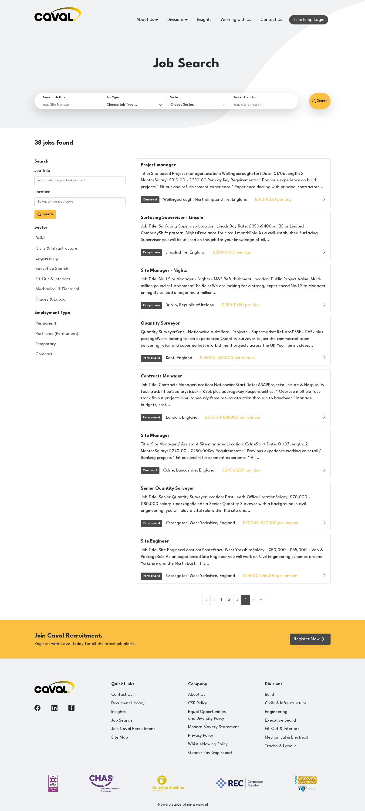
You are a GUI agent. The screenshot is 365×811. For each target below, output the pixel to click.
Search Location (244, 97)
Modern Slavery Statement (213, 727)
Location (42, 192)
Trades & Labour (51, 300)
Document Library (128, 703)
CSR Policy (197, 703)
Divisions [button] (175, 20)
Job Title (42, 171)
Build (40, 238)
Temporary (46, 344)
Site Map (119, 738)
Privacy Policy (200, 736)
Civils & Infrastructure (56, 249)
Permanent (46, 324)
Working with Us (236, 20)
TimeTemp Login (308, 20)
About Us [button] (145, 20)
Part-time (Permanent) (57, 334)
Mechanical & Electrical (57, 289)
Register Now (309, 639)
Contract (44, 354)
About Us (196, 695)
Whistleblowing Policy (208, 744)
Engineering (47, 259)
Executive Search (52, 269)
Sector (174, 97)
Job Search (121, 721)
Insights (204, 20)
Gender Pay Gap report (210, 753)
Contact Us (271, 20)
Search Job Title (54, 97)
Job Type (112, 97)
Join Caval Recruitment (133, 729)
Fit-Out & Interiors (53, 279)
